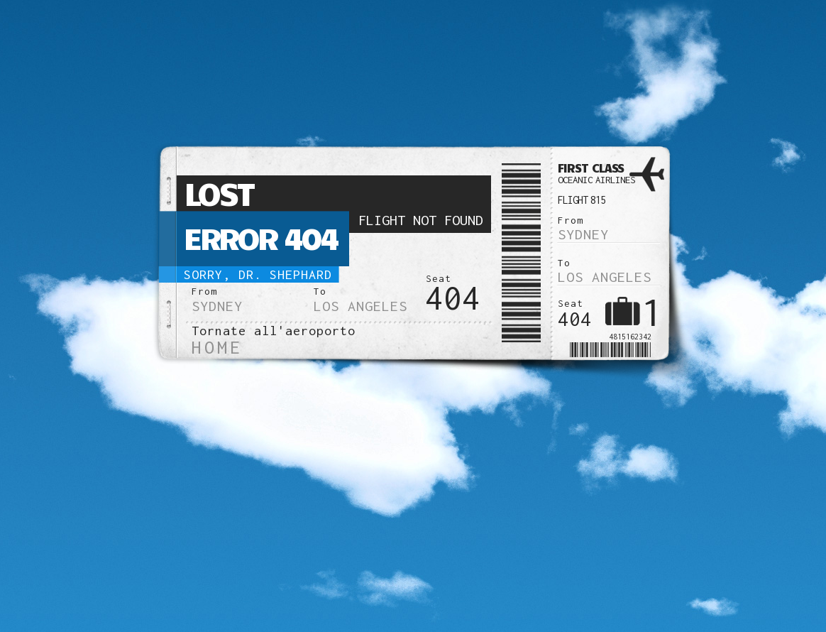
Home (217, 347)
